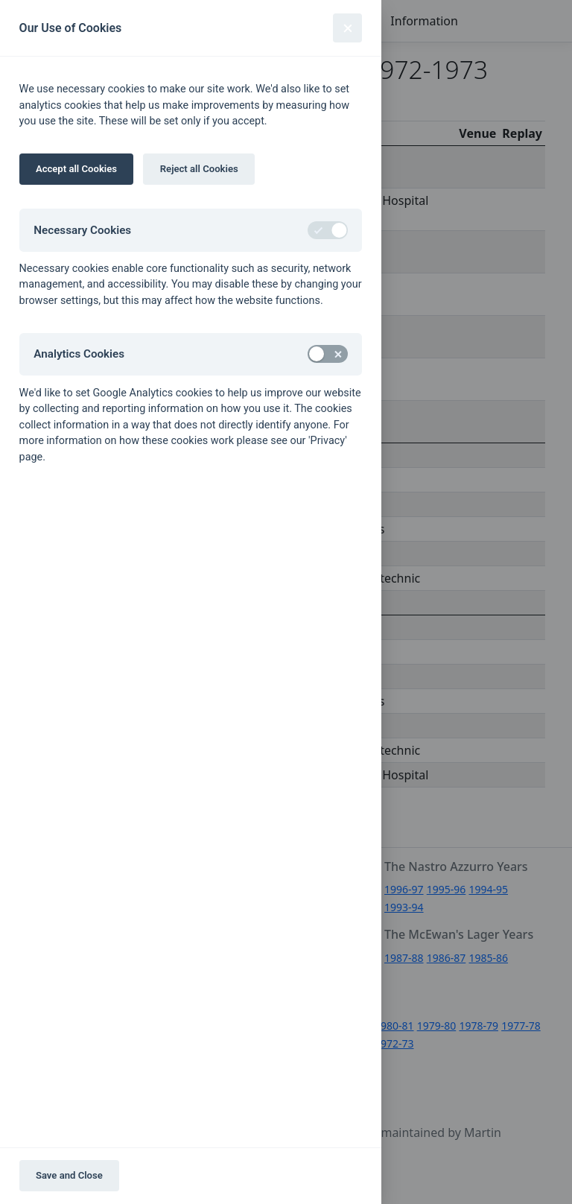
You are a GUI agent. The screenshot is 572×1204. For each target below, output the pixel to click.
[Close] (347, 27)
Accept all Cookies (76, 168)
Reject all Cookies (199, 168)
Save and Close (69, 1175)
